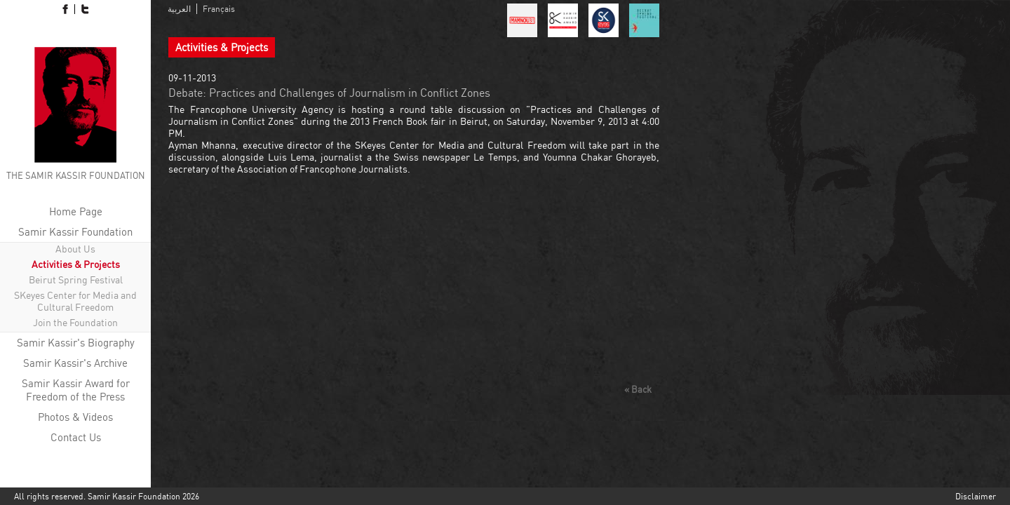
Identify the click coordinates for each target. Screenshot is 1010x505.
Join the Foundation (75, 322)
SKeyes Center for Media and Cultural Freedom (75, 301)
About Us (75, 249)
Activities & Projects (76, 264)
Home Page (75, 211)
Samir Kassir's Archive (75, 363)
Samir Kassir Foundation (75, 231)
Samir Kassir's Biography (76, 342)
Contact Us (75, 437)
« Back (638, 389)
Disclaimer (975, 496)
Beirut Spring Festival (76, 279)
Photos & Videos (75, 417)
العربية (179, 9)
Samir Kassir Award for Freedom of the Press (76, 390)
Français (219, 9)
